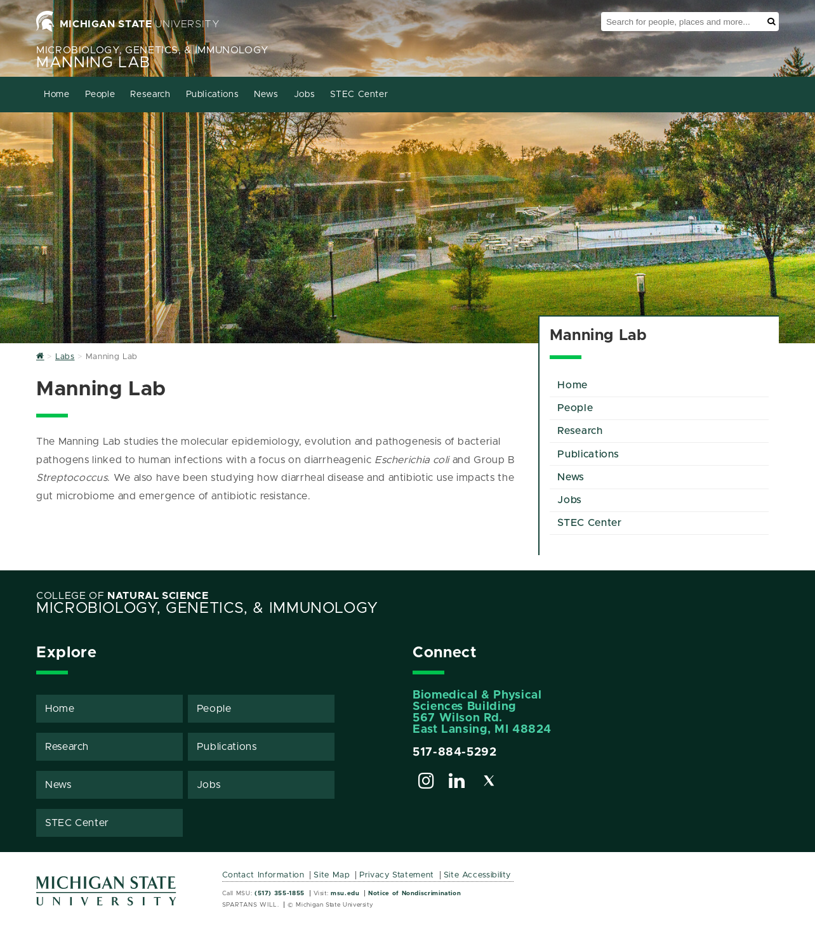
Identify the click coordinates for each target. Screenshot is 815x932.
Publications (212, 94)
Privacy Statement (396, 875)
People (100, 94)
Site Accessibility (478, 875)
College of (122, 596)
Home (57, 94)
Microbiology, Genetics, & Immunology (152, 50)
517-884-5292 (455, 752)
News (266, 94)
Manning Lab (93, 62)
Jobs (304, 94)
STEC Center (359, 94)
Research (150, 94)
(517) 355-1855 (280, 893)
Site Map (332, 875)
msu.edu (345, 893)
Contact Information (263, 875)
